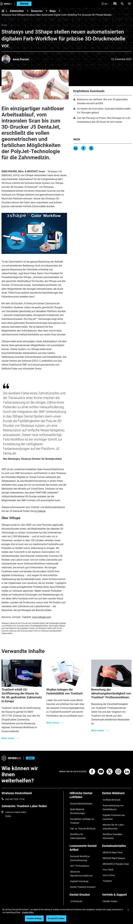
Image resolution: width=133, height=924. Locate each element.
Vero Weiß (106, 854)
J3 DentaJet (75, 883)
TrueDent (106, 863)
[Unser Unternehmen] (117, 904)
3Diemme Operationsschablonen (80, 860)
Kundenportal (108, 896)
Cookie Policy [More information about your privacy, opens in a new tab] (28, 912)
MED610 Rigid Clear (111, 841)
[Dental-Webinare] (117, 794)
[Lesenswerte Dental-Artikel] (84, 838)
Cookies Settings (34, 918)
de (105, 3)
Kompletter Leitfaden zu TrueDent (81, 814)
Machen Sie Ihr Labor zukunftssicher (112, 822)
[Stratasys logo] (6, 4)
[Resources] (46, 10)
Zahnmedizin (17, 11)
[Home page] (2, 11)
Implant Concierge (78, 866)
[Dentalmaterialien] (117, 836)
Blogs (53, 11)
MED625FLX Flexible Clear (114, 850)
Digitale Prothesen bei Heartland (112, 814)
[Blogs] (59, 10)
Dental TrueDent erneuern (81, 870)
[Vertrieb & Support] (117, 878)
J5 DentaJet (75, 892)
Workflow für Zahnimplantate (83, 824)
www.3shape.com (41, 617)
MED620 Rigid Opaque (112, 845)
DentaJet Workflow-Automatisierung (79, 847)
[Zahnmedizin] (27, 10)
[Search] (122, 3)
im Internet (39, 511)
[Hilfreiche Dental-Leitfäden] (84, 796)
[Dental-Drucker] (84, 878)
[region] (66, 914)
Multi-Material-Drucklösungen (83, 807)
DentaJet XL (75, 888)
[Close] (128, 910)
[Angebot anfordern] (115, 3)
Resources (36, 11)
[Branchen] (84, 904)
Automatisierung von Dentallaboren (112, 805)
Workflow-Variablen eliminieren (116, 828)
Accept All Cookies (56, 918)
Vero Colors (107, 859)
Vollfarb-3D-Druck (110, 799)
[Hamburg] (129, 3)
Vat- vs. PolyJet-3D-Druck (81, 820)
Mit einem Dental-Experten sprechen (114, 890)
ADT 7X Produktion (78, 853)
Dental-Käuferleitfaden (80, 803)
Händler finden (109, 883)
